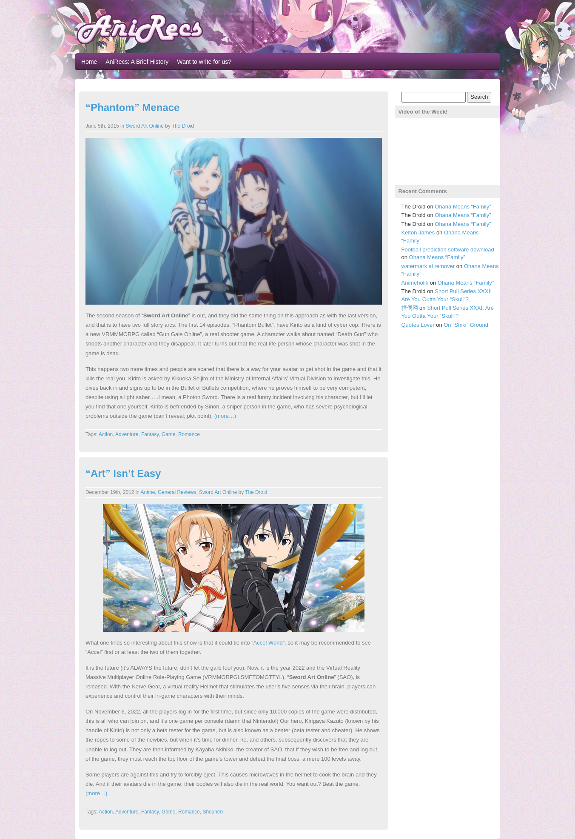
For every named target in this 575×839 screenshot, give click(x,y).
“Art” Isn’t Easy (123, 473)
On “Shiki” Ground (466, 325)
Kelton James (418, 232)
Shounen (212, 812)
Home (89, 61)
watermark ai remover (428, 266)
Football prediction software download (447, 249)
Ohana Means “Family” (463, 206)
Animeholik (415, 283)
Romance (189, 434)
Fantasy (150, 434)
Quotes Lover (418, 325)
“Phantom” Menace (132, 107)
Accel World (268, 642)
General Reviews (177, 492)
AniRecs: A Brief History (136, 61)
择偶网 (409, 308)
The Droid (183, 126)
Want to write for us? (204, 61)
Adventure (126, 434)
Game (168, 434)
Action (106, 434)
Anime (148, 492)
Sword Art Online (145, 126)
